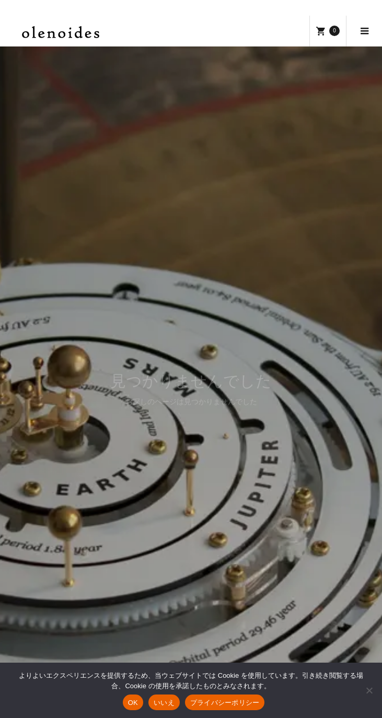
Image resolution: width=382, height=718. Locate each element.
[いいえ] (369, 690)
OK (133, 703)
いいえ (164, 703)
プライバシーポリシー (225, 703)
